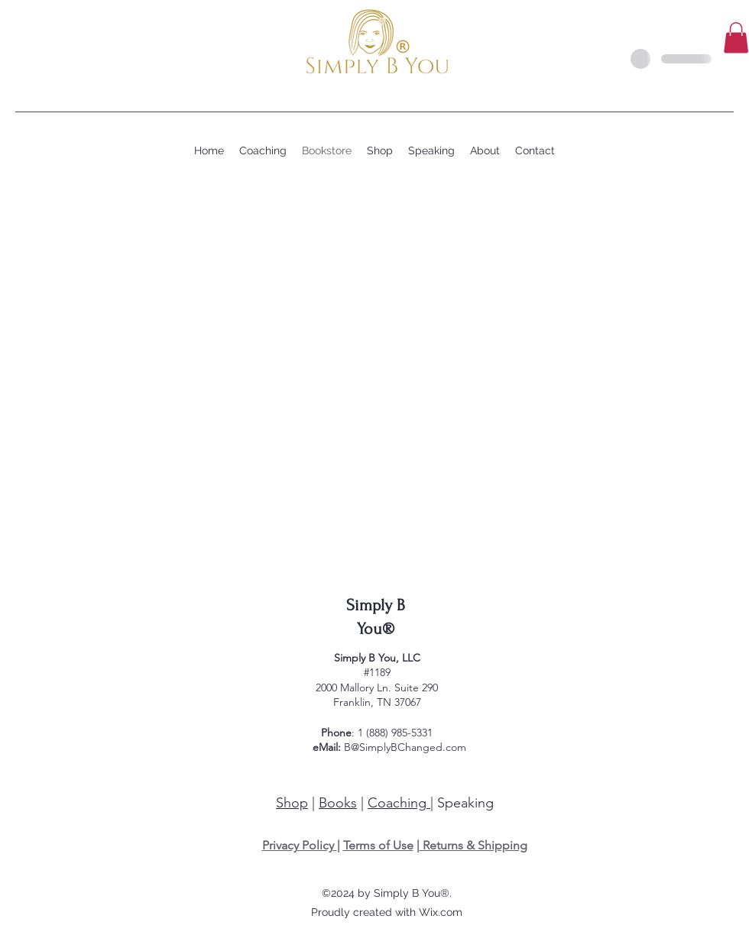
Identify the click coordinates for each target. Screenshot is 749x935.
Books (338, 802)
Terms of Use (378, 845)
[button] (736, 37)
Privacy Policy (299, 845)
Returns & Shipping (473, 845)
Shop (292, 802)
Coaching (399, 802)
